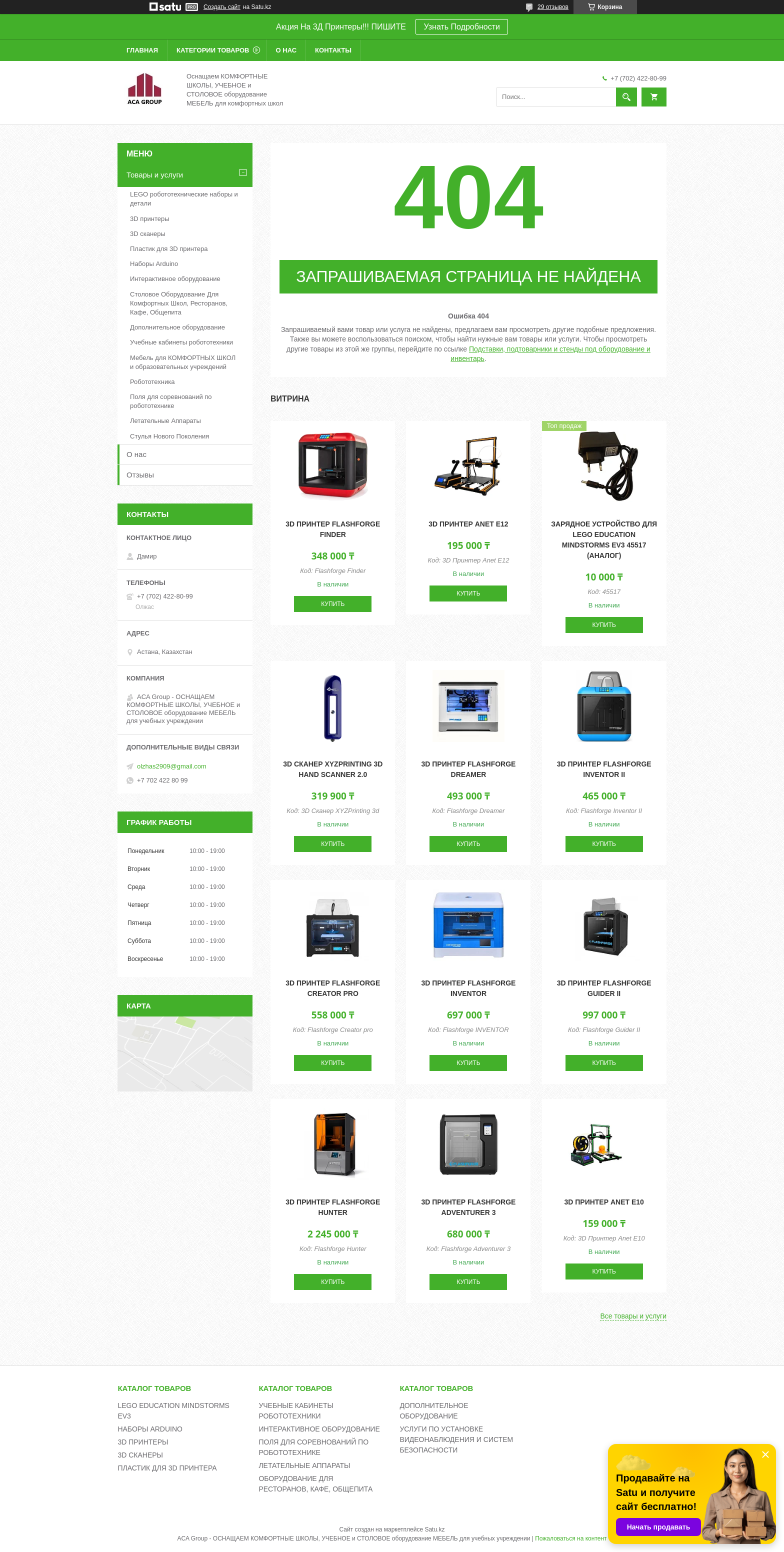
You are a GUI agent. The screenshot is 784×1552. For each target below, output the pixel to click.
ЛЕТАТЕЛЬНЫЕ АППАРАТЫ (304, 1466)
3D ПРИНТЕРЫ (143, 1442)
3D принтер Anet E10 (604, 1202)
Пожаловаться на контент (570, 1538)
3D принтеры (150, 218)
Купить (332, 604)
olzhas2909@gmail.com (171, 766)
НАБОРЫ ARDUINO (150, 1429)
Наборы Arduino (154, 264)
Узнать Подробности (462, 26)
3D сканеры (148, 234)
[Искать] (626, 97)
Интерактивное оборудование (175, 278)
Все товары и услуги (633, 1316)
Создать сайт (222, 7)
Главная (142, 50)
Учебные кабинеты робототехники (181, 342)
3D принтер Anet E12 (468, 524)
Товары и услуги (154, 174)
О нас (286, 50)
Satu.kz (434, 1529)
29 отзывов (553, 7)
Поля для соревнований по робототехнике (171, 401)
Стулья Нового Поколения (169, 436)
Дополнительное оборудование (177, 327)
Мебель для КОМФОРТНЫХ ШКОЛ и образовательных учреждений (183, 362)
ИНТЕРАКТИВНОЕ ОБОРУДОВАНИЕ (319, 1429)
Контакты (333, 50)
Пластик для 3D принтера (169, 248)
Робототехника (152, 382)
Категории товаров (212, 50)
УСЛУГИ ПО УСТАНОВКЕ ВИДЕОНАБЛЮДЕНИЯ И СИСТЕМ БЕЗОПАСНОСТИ (456, 1439)
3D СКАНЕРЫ (140, 1455)
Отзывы (140, 474)
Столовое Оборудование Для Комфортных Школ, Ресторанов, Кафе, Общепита (179, 303)
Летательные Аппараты (165, 420)
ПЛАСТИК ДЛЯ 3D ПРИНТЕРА (167, 1468)
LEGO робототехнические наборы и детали (184, 198)
